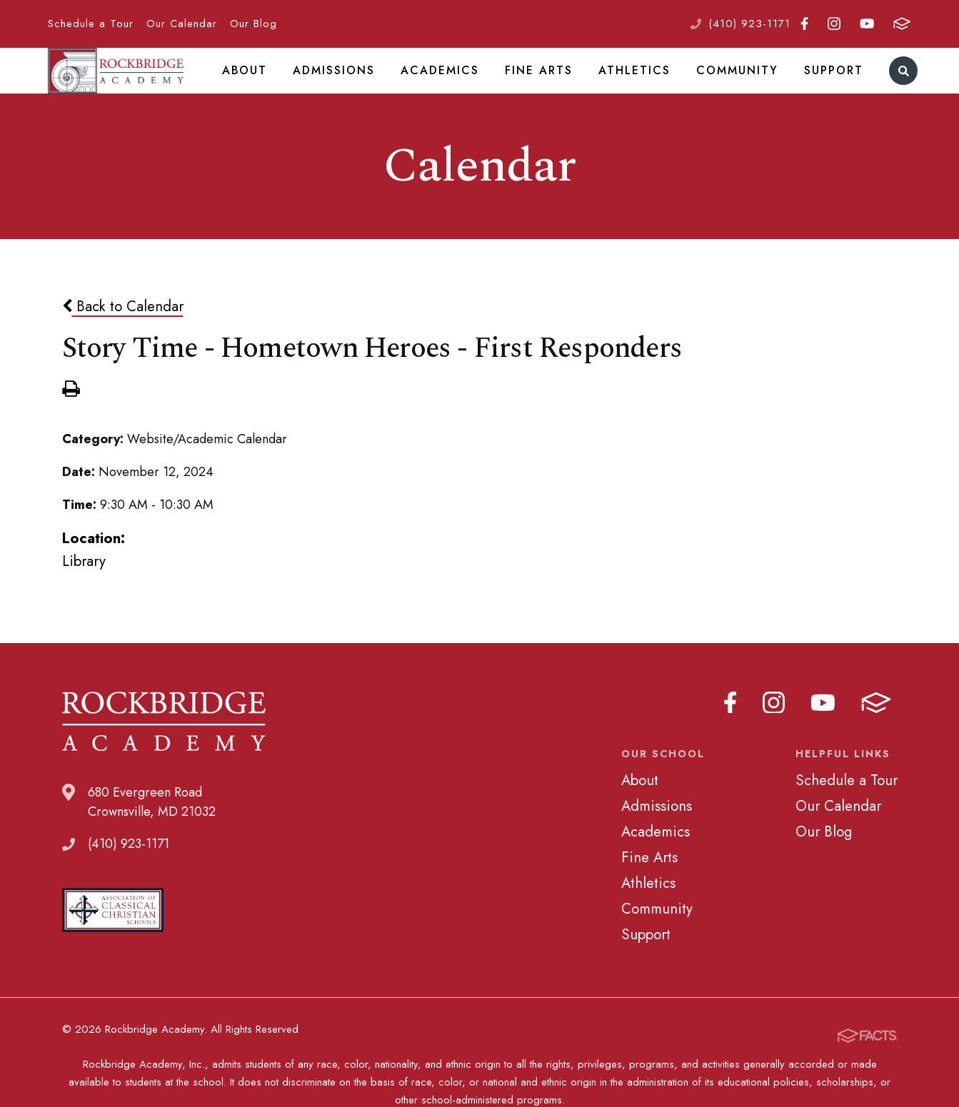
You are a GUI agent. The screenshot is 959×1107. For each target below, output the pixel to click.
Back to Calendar (123, 343)
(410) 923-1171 (749, 23)
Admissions (361, 88)
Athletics (643, 88)
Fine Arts (554, 88)
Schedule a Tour (91, 23)
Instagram (834, 23)
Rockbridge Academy (133, 89)
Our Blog (253, 23)
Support (830, 88)
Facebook (804, 23)
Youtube (867, 23)
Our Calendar (181, 23)
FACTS (901, 23)
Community (739, 88)
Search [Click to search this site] (896, 89)
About (277, 88)
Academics (461, 88)
